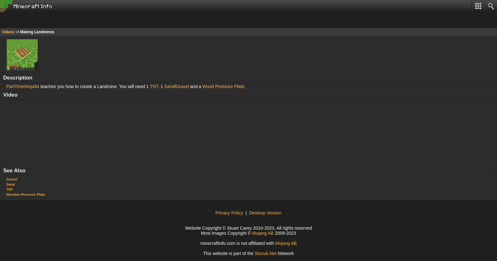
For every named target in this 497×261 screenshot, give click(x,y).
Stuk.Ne (265, 253)
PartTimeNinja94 (22, 86)
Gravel (182, 86)
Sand (169, 86)
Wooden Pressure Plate (25, 194)
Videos (8, 32)
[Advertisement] (50, 20)
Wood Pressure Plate (223, 86)
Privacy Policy (229, 212)
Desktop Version (265, 212)
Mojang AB (263, 233)
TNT (154, 86)
